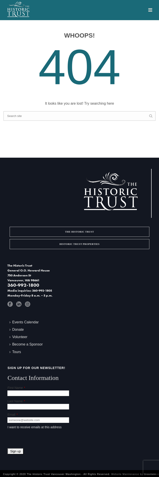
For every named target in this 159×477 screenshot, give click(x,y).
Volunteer (18, 337)
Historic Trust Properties (79, 244)
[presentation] (41, 439)
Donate (16, 329)
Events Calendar (24, 322)
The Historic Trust (79, 231)
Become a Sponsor (26, 344)
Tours (15, 352)
